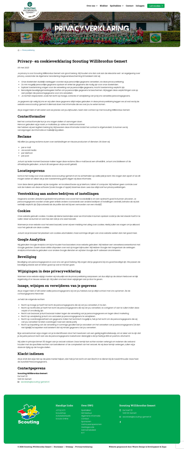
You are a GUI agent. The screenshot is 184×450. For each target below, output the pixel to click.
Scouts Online (62, 418)
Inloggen (140, 5)
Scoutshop (61, 413)
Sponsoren (86, 421)
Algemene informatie (90, 415)
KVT (83, 432)
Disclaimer (58, 447)
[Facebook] (120, 422)
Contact (129, 5)
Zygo (164, 447)
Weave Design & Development (145, 447)
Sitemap (69, 447)
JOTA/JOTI (60, 410)
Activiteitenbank (63, 415)
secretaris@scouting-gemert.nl (35, 382)
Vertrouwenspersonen (91, 424)
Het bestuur (86, 413)
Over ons (91, 5)
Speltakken (115, 5)
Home (18, 50)
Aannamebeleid (88, 430)
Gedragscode (87, 427)
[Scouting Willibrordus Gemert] (30, 7)
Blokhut (104, 5)
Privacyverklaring (83, 447)
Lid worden (155, 6)
